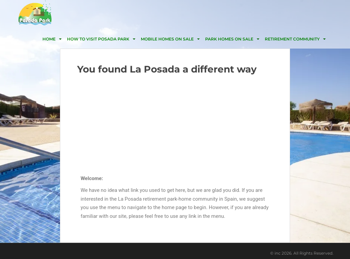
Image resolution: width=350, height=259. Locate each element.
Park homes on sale (229, 38)
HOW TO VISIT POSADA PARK (98, 38)
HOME (49, 38)
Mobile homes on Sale (167, 38)
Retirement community (292, 38)
